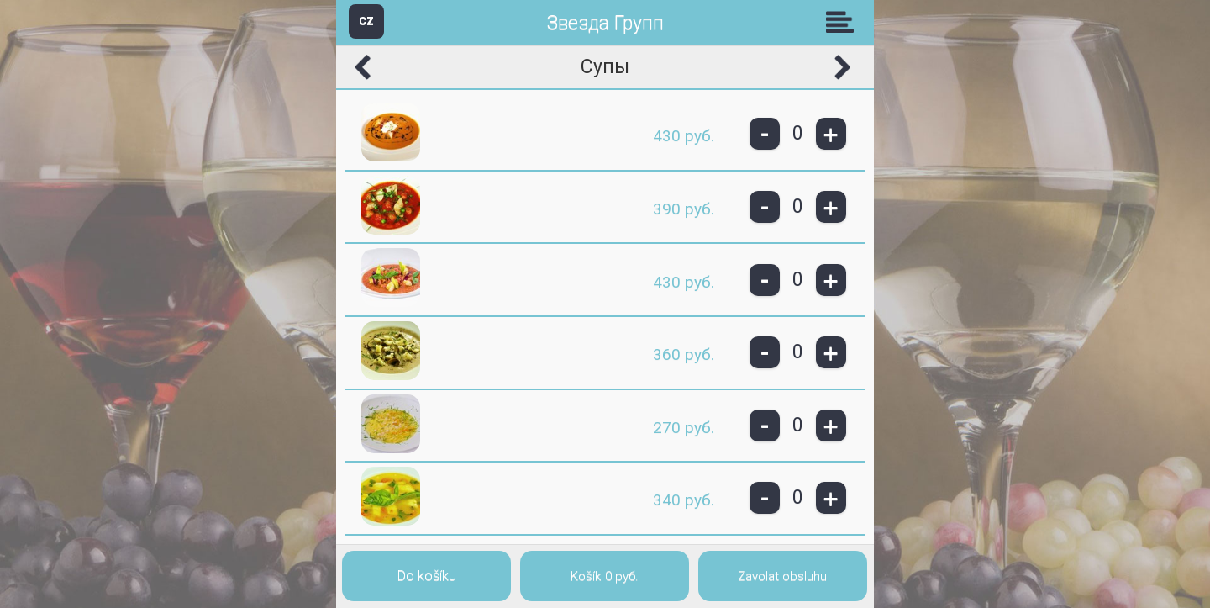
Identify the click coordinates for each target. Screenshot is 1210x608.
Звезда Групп (605, 23)
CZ (366, 20)
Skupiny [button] (843, 22)
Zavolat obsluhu (782, 576)
